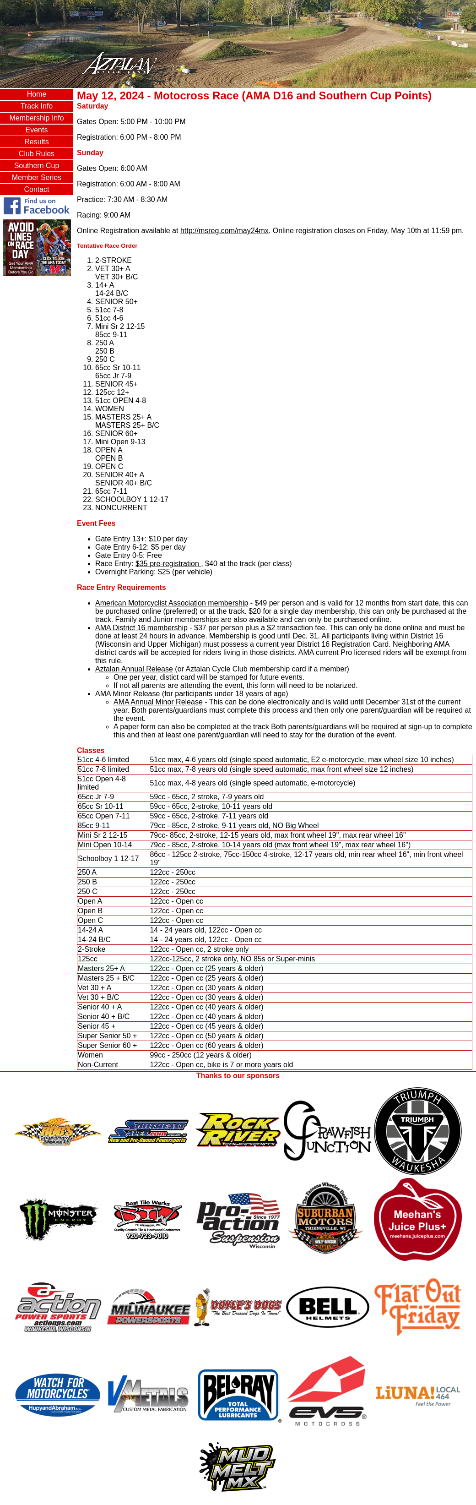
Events (37, 130)
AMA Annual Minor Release (158, 702)
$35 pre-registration (168, 563)
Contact (36, 189)
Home (37, 94)
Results (36, 142)
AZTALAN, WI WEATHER (36, 314)
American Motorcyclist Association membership (171, 603)
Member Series (36, 177)
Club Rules (36, 154)
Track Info (37, 106)
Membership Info (36, 118)
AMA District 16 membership (141, 628)
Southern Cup (37, 165)
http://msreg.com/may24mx (224, 230)
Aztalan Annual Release (134, 669)
